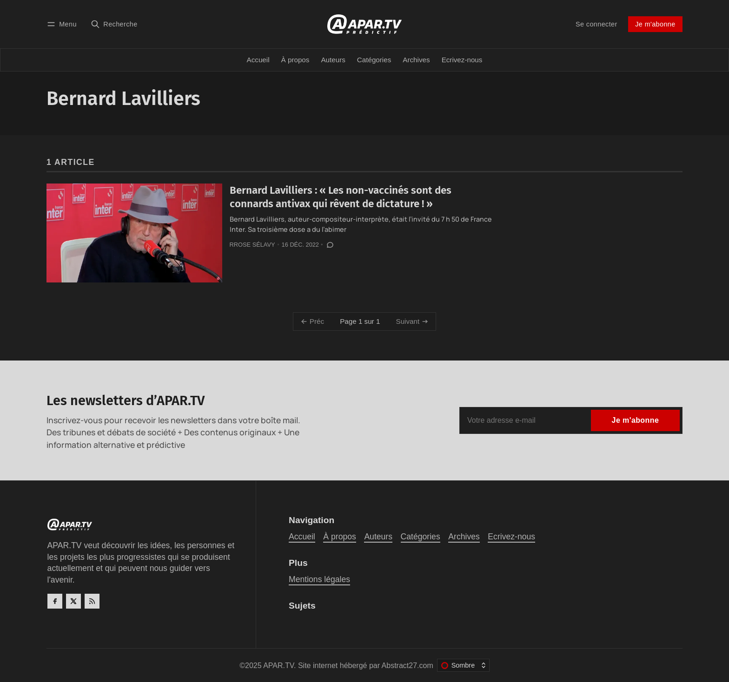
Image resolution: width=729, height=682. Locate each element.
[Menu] (63, 24)
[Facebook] (54, 601)
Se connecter (596, 24)
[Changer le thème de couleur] (463, 665)
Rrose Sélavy (252, 244)
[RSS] (92, 601)
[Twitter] (73, 601)
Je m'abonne (655, 24)
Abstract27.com (407, 665)
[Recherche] (114, 24)
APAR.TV (278, 665)
